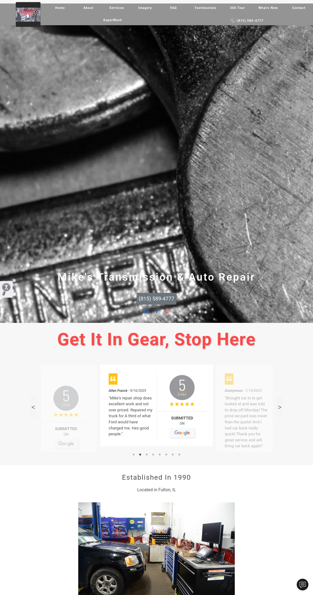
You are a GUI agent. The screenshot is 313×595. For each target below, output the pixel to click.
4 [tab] (153, 455)
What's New (268, 8)
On (65, 436)
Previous (33, 407)
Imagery (145, 8)
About (88, 8)
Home (60, 8)
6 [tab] (166, 455)
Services (116, 8)
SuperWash (112, 20)
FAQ (173, 8)
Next (279, 407)
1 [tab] (134, 455)
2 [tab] (140, 455)
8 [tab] (179, 455)
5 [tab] (160, 455)
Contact (298, 8)
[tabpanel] (156, 407)
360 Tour (237, 8)
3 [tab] (147, 455)
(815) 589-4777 (247, 20)
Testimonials (205, 8)
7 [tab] (173, 455)
